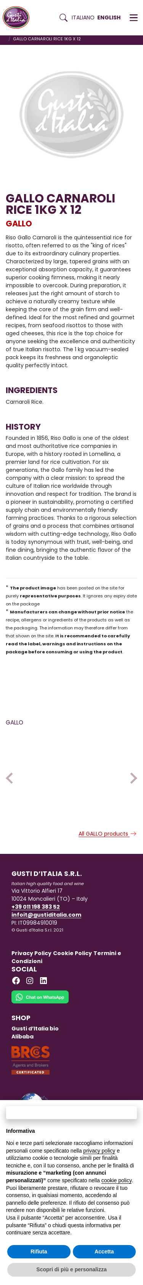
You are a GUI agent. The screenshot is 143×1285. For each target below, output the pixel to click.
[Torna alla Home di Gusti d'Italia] (19, 18)
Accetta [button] (104, 1251)
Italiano (83, 17)
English (109, 17)
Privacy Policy (31, 972)
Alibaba (22, 1056)
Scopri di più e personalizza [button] (71, 1269)
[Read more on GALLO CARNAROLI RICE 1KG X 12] (37, 759)
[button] (133, 18)
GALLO (19, 223)
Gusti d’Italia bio (35, 1048)
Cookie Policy (72, 972)
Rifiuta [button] (39, 1251)
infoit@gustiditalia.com (46, 934)
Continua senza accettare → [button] (71, 1112)
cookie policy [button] (116, 1180)
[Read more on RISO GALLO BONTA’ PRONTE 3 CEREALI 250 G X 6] (106, 759)
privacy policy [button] (99, 1151)
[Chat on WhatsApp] (40, 1021)
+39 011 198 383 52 (35, 926)
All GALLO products (108, 853)
